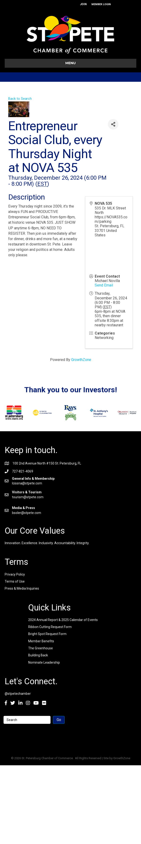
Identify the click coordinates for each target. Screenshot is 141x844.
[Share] (113, 124)
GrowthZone (81, 359)
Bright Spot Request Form (47, 634)
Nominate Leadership (44, 662)
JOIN (83, 4)
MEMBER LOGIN (101, 4)
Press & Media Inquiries (22, 588)
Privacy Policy (15, 574)
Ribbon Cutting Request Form (50, 627)
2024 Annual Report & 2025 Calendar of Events (63, 620)
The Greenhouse (40, 648)
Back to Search (20, 99)
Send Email (104, 285)
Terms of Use (15, 581)
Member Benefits (41, 641)
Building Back (38, 655)
